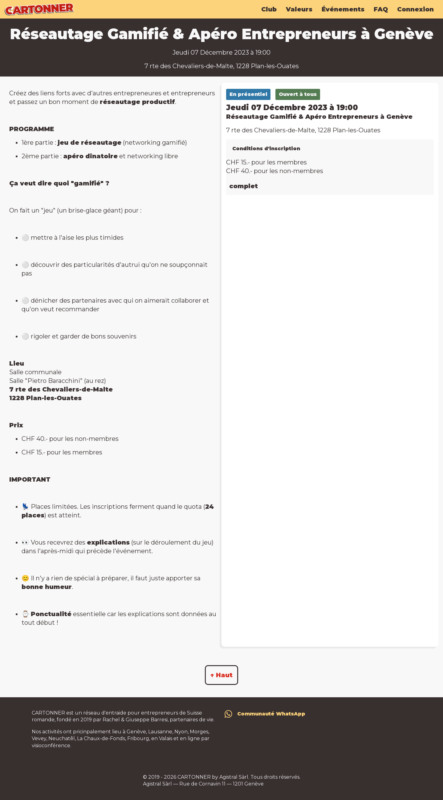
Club (269, 9)
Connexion (415, 9)
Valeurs (299, 9)
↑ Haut (221, 675)
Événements (343, 9)
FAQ (381, 9)
